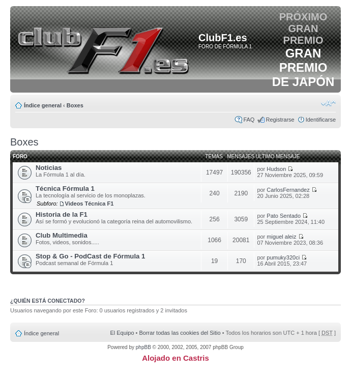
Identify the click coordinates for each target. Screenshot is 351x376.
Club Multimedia (61, 235)
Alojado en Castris (175, 358)
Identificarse (321, 120)
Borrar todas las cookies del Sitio (179, 333)
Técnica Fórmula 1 (65, 188)
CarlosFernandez (288, 190)
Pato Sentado (284, 216)
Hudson (276, 169)
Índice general (43, 105)
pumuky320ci (283, 257)
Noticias (49, 167)
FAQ (248, 120)
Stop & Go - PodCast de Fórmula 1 (90, 256)
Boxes (75, 105)
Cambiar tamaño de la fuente (328, 103)
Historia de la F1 (61, 214)
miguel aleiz (281, 237)
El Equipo (122, 333)
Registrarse (280, 120)
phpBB (143, 347)
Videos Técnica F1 (89, 203)
